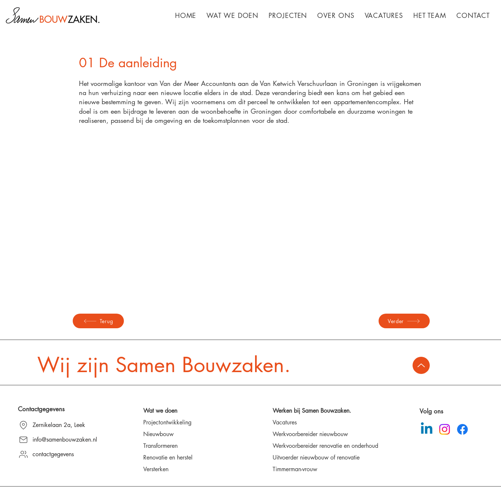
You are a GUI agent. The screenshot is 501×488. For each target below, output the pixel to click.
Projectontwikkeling (167, 422)
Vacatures (285, 422)
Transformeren (160, 446)
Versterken (155, 469)
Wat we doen (160, 411)
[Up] (421, 365)
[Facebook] (462, 429)
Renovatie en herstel (168, 457)
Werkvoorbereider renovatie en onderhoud (325, 446)
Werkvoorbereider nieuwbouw (310, 434)
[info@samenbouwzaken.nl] (62, 439)
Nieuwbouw (158, 434)
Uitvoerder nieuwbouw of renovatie (316, 457)
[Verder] (404, 321)
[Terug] (98, 321)
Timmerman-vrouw (295, 469)
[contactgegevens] (62, 454)
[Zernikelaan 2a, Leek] (62, 425)
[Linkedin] (427, 429)
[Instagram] (444, 429)
